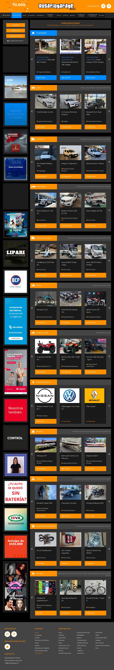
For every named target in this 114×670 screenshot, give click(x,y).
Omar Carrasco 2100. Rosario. (95, 59)
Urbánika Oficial (93, 72)
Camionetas (62, 637)
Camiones (61, 640)
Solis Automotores (93, 121)
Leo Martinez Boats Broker (44, 462)
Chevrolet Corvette (68, 503)
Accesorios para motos (101, 526)
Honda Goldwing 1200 (95, 503)
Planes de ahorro (63, 648)
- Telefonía (80, 650)
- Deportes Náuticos (82, 643)
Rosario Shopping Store (44, 606)
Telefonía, (61, 573)
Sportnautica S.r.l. (44, 366)
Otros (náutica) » (105, 431)
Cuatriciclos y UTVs (64, 645)
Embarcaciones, (79, 431)
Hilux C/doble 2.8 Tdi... (94, 211)
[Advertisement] (16, 59)
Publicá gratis (16, 36)
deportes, (97, 573)
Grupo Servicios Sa (44, 317)
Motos (60, 643)
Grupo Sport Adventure (91, 365)
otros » (108, 575)
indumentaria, (106, 573)
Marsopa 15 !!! (42, 456)
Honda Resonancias (69, 366)
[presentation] (32, 59)
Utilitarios (61, 635)
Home (36, 632)
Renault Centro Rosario (67, 170)
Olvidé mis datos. (15, 41)
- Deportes (98, 640)
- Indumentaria (99, 643)
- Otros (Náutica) (81, 645)
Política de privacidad (41, 650)
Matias (64, 121)
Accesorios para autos (65, 653)
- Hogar (97, 635)
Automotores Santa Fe (69, 219)
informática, (78, 573)
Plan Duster (91, 406)
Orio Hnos (41, 220)
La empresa (38, 635)
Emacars (90, 510)
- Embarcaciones (81, 640)
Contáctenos (38, 653)
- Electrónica (80, 653)
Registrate (15, 30)
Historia (37, 645)
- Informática (98, 632)
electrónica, (69, 573)
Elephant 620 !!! (92, 456)
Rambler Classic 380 (44, 503)
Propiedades (80, 635)
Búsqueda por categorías (42, 648)
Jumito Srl (66, 72)
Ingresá (15, 25)
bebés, (90, 573)
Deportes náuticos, (92, 431)
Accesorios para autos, (84, 526)
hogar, (85, 573)
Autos (60, 632)
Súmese (37, 637)
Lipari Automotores (44, 121)
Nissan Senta (42, 416)
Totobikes (90, 607)
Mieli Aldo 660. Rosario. (46, 59)
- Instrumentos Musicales (102, 645)
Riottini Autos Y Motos (95, 164)
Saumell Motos (67, 317)
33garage (41, 171)
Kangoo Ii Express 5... (69, 164)
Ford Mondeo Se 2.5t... (45, 112)
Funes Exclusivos (68, 510)
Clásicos (61, 650)
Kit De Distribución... (44, 550)
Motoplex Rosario (93, 317)
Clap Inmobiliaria (43, 72)
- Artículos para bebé (101, 637)
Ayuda (37, 643)
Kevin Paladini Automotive (42, 509)
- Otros (96, 648)
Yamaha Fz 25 (42, 310)
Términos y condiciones (42, 640)
